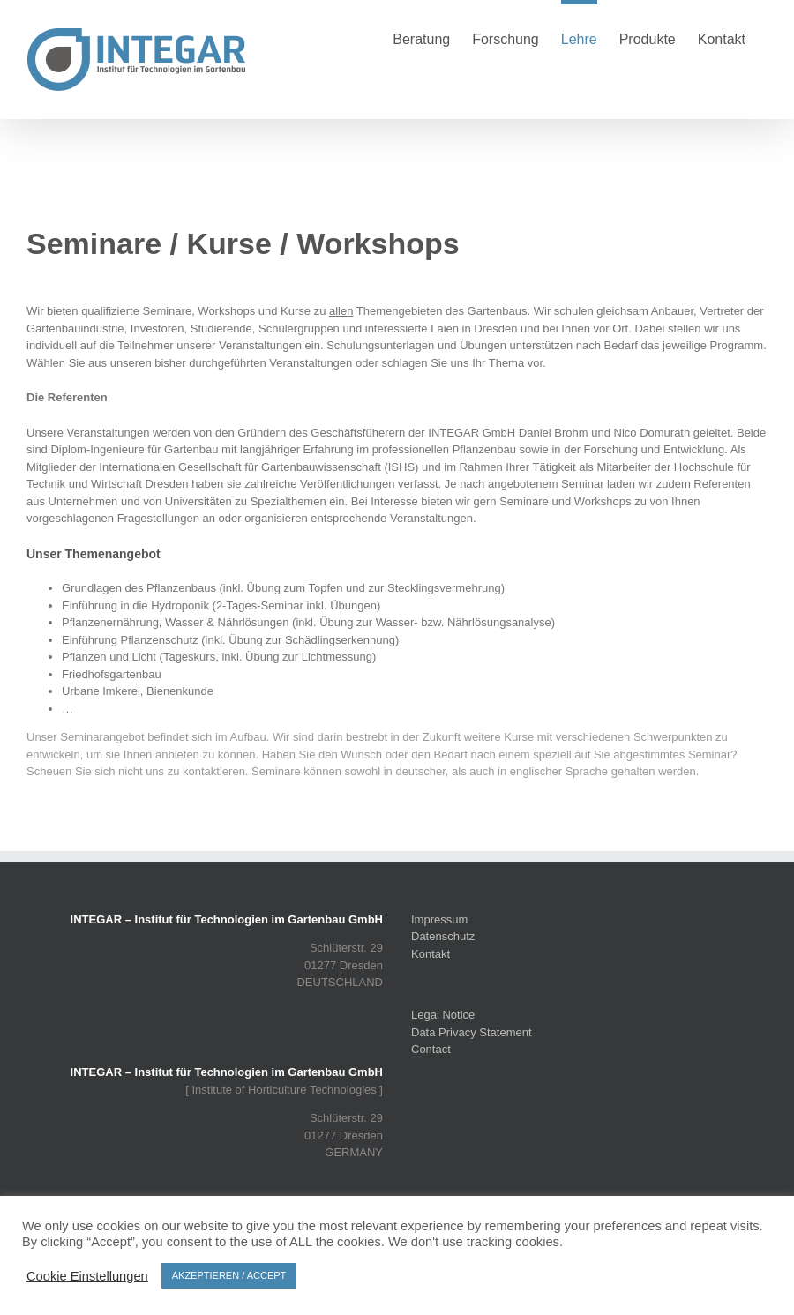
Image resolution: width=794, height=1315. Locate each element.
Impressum (439, 919)
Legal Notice (443, 1014)
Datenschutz (443, 936)
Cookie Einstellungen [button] (87, 1276)
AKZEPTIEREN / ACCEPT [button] (229, 1275)
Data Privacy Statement (471, 1032)
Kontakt (430, 953)
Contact (431, 1049)
